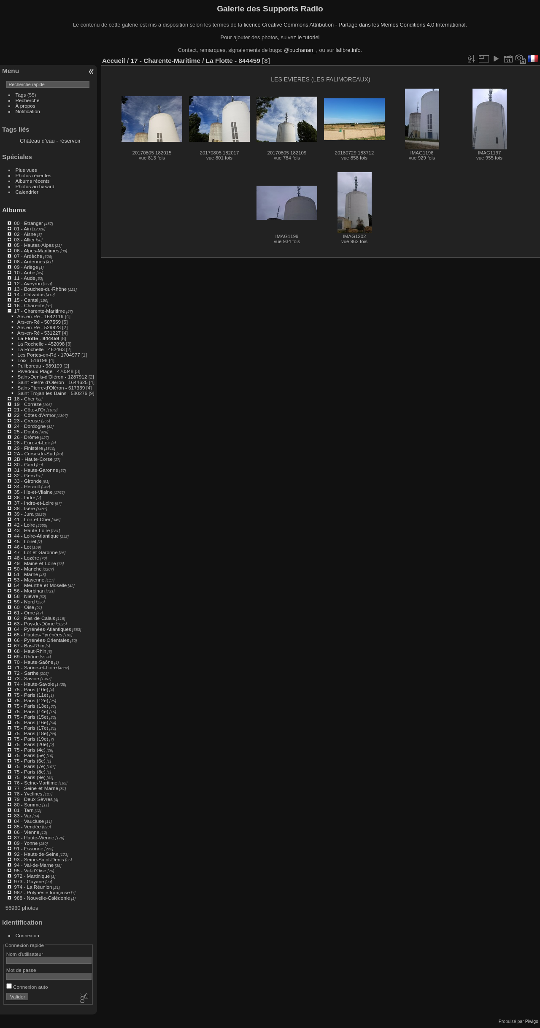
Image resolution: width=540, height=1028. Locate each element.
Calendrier (27, 192)
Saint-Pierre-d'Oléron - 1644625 (52, 382)
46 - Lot (22, 546)
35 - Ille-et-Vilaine (33, 492)
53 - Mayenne (29, 579)
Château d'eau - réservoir (50, 141)
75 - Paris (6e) (30, 760)
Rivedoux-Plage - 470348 (45, 371)
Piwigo (531, 1021)
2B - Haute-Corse (33, 459)
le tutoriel (308, 37)
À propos (25, 105)
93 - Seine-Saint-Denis (39, 859)
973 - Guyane (29, 881)
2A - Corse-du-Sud (34, 453)
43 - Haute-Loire (32, 530)
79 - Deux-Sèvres (33, 799)
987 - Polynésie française (42, 892)
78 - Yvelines (28, 793)
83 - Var (22, 815)
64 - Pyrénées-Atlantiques (42, 629)
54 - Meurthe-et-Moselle (40, 585)
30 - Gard (24, 464)
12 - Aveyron (28, 283)
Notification (28, 111)
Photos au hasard (35, 186)
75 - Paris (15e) (31, 717)
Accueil (113, 60)
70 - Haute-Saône (33, 662)
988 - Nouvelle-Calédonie (42, 898)
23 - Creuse (27, 420)
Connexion (27, 935)
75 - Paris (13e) (31, 706)
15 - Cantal (26, 300)
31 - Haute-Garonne (36, 470)
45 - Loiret (25, 541)
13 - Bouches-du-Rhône (40, 289)
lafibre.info (348, 50)
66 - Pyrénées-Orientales (41, 640)
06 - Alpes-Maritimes (36, 250)
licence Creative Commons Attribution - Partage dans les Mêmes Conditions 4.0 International (355, 25)
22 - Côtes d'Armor (34, 415)
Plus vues (26, 170)
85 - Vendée (27, 826)
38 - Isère (24, 508)
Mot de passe (21, 970)
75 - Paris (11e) (31, 695)
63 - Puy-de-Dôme (34, 623)
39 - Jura (23, 514)
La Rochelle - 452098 (41, 343)
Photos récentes (33, 175)
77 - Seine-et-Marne (36, 788)
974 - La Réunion (33, 887)
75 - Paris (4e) (30, 749)
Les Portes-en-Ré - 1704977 (48, 354)
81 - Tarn (23, 810)
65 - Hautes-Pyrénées (38, 634)
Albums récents (33, 181)
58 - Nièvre (26, 596)
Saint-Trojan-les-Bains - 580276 (52, 393)
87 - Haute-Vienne (34, 837)
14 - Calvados (29, 294)
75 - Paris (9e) (30, 777)
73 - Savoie (26, 678)
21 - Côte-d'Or (29, 409)
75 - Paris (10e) (31, 689)
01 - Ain (22, 228)
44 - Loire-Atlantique (36, 535)
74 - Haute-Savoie (34, 684)
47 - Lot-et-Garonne (35, 552)
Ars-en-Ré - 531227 (39, 332)
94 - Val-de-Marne (34, 865)
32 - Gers (24, 475)
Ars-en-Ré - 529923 (39, 327)
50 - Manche (27, 568)
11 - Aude (24, 278)
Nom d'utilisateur (24, 954)
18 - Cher (24, 398)
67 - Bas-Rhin (29, 645)
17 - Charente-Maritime (39, 311)
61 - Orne (24, 612)
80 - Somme (27, 804)
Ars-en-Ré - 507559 (39, 322)
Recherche (28, 100)
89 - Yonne (26, 843)
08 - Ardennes (29, 261)
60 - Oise (24, 607)
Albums (14, 210)
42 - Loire (24, 525)
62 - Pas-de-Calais (34, 618)
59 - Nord (24, 601)
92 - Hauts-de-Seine (36, 854)
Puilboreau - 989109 (39, 365)
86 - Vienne (26, 832)
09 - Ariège (26, 267)
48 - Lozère (26, 557)
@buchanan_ (300, 50)
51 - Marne (26, 574)
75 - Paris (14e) (31, 711)
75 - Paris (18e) (31, 733)
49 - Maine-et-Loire (35, 563)
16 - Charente (29, 305)
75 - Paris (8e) (30, 771)
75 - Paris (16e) (31, 722)
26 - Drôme (26, 437)
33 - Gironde (27, 481)
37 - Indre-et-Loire (34, 503)
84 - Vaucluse (29, 821)
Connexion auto (27, 987)
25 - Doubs (26, 431)
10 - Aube (24, 272)
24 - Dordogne (30, 426)
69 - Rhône (26, 656)
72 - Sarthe (26, 673)
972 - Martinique (32, 876)
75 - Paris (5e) (30, 755)
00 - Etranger (28, 223)
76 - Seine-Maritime (35, 782)
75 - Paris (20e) (31, 744)
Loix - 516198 (32, 360)
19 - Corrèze (27, 404)
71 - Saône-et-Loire (35, 667)
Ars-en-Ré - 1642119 (40, 316)
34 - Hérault (27, 486)
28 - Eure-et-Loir (32, 442)
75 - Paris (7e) (30, 766)
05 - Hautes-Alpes (34, 245)
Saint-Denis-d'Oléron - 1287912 (52, 376)
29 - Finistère (28, 448)
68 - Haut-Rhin (30, 651)
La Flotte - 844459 (38, 338)
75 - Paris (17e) (31, 727)
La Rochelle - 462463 (41, 349)
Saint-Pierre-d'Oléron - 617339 (51, 387)
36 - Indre (24, 497)
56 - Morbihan (29, 590)
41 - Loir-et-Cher (32, 519)
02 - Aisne (25, 234)
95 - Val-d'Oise (30, 870)
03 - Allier (24, 239)
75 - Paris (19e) (31, 738)
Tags (21, 94)
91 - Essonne (28, 848)
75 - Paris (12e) (31, 700)
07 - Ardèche (28, 256)
